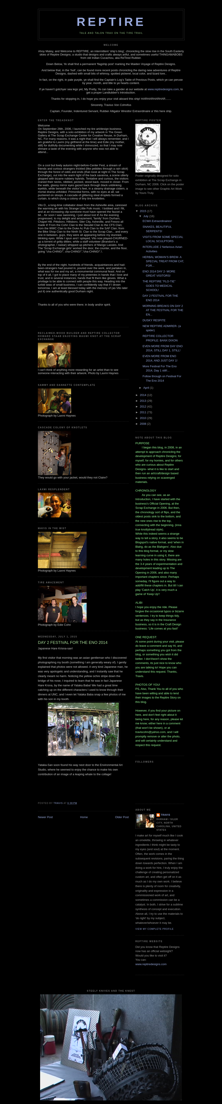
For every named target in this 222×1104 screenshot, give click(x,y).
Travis (165, 815)
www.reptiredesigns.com (163, 89)
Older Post (122, 817)
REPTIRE (111, 22)
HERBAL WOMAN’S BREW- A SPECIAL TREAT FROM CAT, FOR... (163, 261)
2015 (143, 211)
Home (84, 817)
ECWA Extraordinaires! (157, 221)
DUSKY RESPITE (154, 320)
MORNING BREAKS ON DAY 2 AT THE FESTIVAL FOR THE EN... (162, 310)
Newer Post (45, 817)
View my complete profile (154, 929)
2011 (143, 412)
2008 (143, 423)
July (146, 216)
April (146, 387)
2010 (143, 418)
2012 (143, 406)
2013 (143, 400)
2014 (143, 395)
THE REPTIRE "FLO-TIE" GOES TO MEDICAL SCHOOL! (158, 286)
